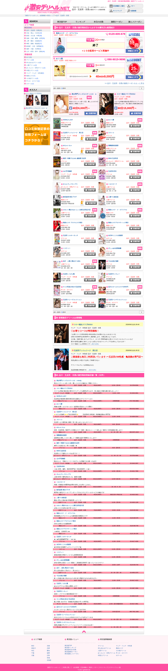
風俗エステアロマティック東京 (118, 222)
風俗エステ (30, 76)
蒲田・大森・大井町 (32, 49)
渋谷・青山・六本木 (32, 33)
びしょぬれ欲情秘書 (114, 248)
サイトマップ (116, 10)
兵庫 (48, 648)
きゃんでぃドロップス (70, 184)
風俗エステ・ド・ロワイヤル (67, 33)
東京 (26, 27)
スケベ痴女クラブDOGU (34, 93)
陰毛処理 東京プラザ (69, 197)
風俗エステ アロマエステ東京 (72, 222)
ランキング (80, 22)
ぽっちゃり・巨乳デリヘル (35, 68)
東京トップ (50, 15)
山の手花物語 (67, 171)
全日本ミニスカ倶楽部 (115, 235)
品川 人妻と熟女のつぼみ (71, 261)
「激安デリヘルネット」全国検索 (35, 15)
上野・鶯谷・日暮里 (32, 41)
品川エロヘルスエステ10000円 (118, 287)
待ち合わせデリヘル (32, 62)
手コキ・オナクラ (32, 81)
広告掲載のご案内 (117, 6)
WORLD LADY (68, 120)
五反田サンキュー (114, 274)
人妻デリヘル (30, 65)
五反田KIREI (112, 171)
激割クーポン (117, 22)
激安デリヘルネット (53, 667)
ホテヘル (29, 84)
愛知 (48, 650)
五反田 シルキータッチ (70, 235)
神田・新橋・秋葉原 (32, 43)
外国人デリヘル (31, 70)
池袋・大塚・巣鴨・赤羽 (34, 38)
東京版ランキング (70, 647)
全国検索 (131, 10)
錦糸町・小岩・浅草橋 (33, 46)
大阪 (32, 655)
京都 (48, 646)
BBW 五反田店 (113, 158)
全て (27, 57)
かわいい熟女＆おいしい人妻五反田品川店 (76, 210)
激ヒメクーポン (135, 22)
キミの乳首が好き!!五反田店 (72, 287)
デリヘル (29, 60)
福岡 (48, 653)
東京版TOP (62, 22)
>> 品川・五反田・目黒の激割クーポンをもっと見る (124, 83)
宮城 (48, 658)
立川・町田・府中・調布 (34, 51)
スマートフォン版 (115, 667)
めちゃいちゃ (67, 145)
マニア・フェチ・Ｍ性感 (34, 73)
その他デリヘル (31, 78)
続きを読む (95, 344)
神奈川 (33, 648)
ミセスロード (112, 184)
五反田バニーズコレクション (72, 300)
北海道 (49, 660)
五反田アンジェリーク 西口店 (73, 133)
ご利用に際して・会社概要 (70, 667)
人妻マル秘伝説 (113, 197)
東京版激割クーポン (71, 652)
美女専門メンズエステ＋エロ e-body (68, 380)
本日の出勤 (98, 22)
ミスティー (66, 248)
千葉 (32, 653)
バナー (131, 6)
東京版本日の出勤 (70, 649)
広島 (48, 655)
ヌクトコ (111, 133)
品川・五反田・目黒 (62, 15)
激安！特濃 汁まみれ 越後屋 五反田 (74, 158)
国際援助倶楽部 (113, 145)
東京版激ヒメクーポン (72, 654)
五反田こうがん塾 (69, 274)
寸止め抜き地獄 (113, 261)
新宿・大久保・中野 (32, 35)
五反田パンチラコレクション (117, 300)
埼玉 (32, 650)
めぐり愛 (59, 59)
